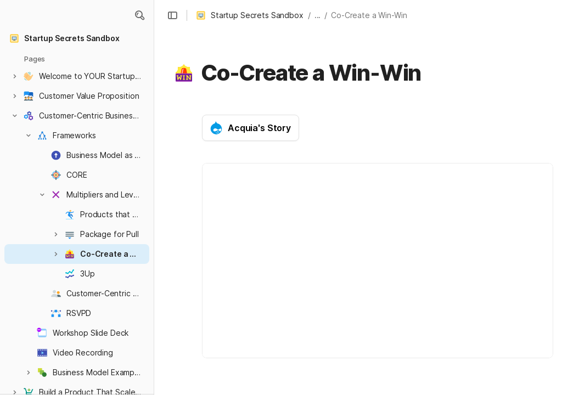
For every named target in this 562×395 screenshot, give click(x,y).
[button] (139, 15)
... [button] (317, 15)
